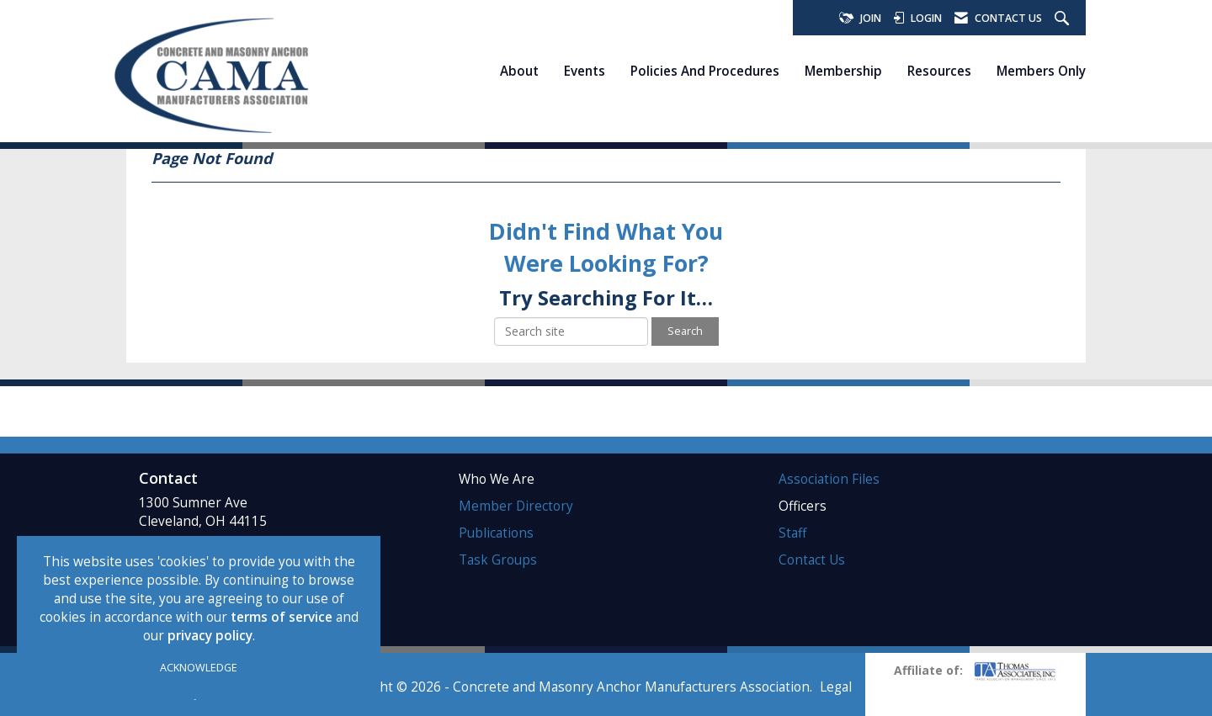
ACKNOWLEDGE (198, 667)
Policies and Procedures (704, 70)
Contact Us (812, 560)
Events (584, 70)
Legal (836, 687)
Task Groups (498, 560)
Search (685, 331)
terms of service (281, 617)
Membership (843, 70)
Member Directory (516, 506)
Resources (939, 70)
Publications (496, 533)
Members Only (1041, 70)
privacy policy (209, 635)
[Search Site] (1064, 19)
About (519, 70)
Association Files (829, 479)
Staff (792, 533)
